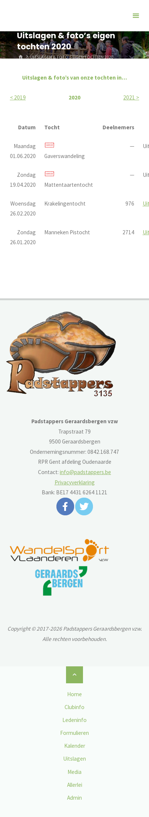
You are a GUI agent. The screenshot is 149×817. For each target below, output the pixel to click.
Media (74, 771)
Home (74, 694)
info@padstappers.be (85, 472)
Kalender (74, 745)
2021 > (131, 97)
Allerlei (74, 784)
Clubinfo (74, 707)
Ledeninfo (74, 719)
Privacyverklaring (75, 482)
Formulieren (74, 732)
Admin (74, 797)
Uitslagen (74, 758)
